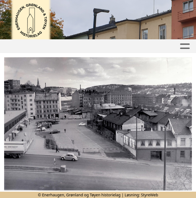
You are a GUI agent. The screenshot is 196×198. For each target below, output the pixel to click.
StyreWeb (149, 194)
